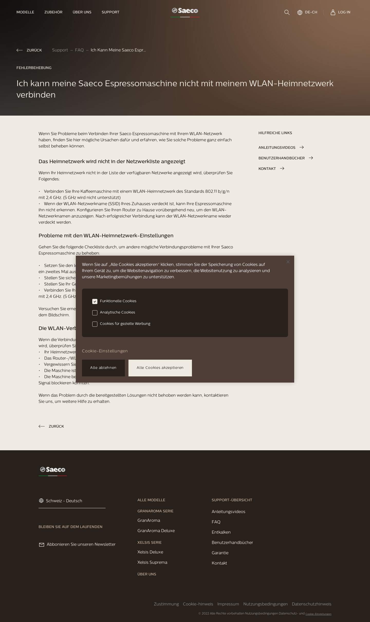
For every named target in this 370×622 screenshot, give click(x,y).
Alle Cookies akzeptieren (160, 368)
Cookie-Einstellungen (318, 614)
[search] (287, 12)
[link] (27, 12)
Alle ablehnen (103, 368)
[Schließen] (288, 261)
